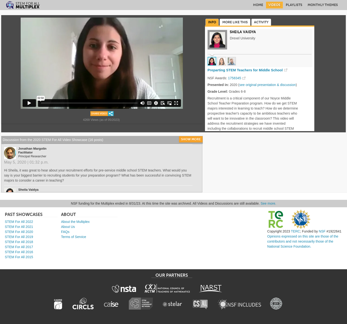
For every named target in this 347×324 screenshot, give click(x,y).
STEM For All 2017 (19, 247)
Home (258, 5)
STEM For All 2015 (19, 257)
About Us (68, 227)
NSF (322, 231)
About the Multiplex (75, 222)
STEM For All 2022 (19, 222)
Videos (274, 5)
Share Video (99, 113)
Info (212, 22)
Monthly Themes (323, 5)
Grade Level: (217, 91)
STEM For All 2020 (19, 232)
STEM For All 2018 (19, 242)
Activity (261, 22)
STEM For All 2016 (19, 252)
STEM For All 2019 (19, 237)
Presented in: (218, 85)
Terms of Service (73, 237)
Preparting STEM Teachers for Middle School (245, 70)
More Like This (235, 22)
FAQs (65, 232)
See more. (268, 203)
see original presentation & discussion (267, 85)
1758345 (234, 78)
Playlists (294, 5)
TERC (295, 231)
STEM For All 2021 (19, 227)
